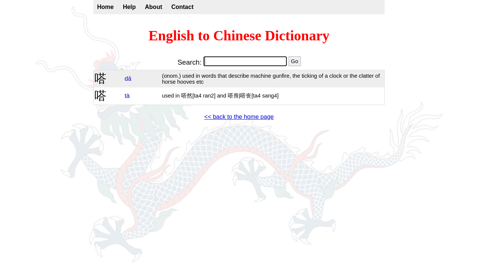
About (153, 7)
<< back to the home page (239, 117)
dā (128, 78)
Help (129, 7)
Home (105, 7)
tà (127, 96)
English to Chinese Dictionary (239, 35)
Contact (182, 7)
